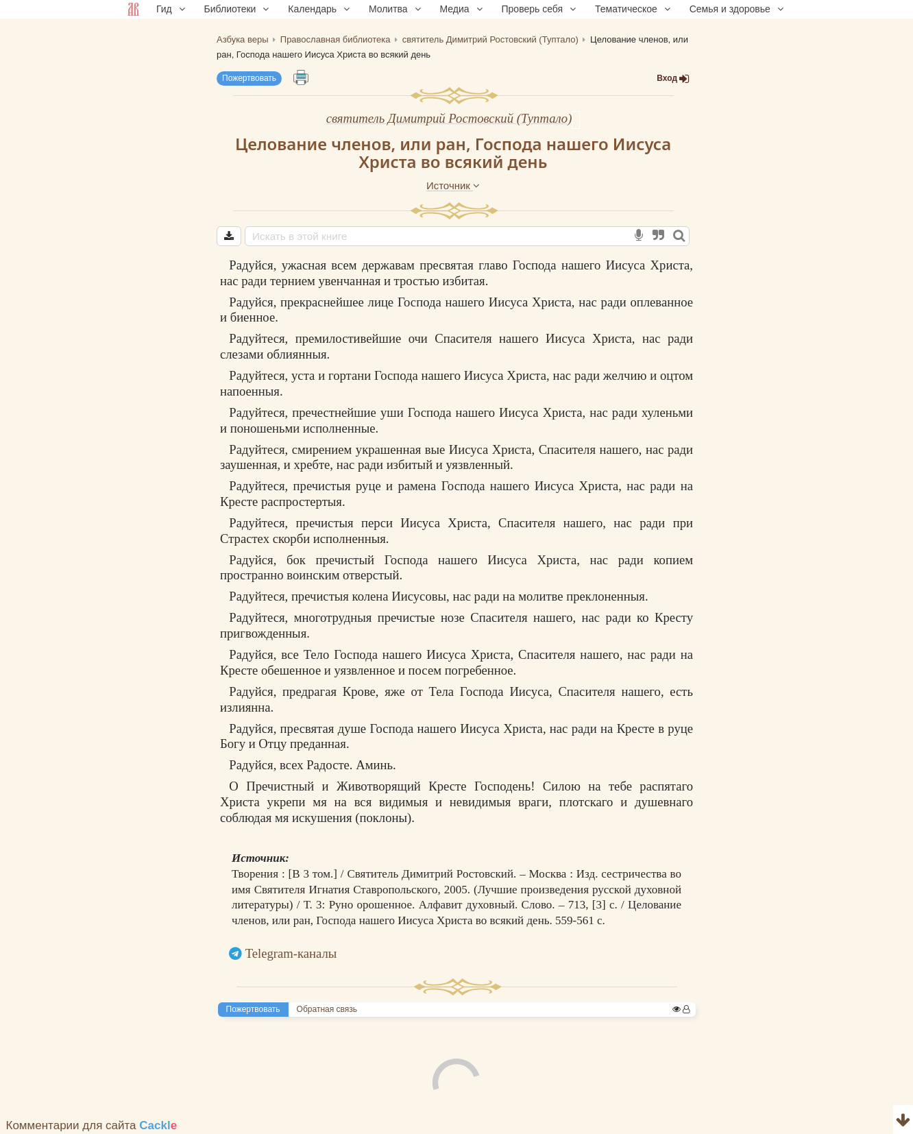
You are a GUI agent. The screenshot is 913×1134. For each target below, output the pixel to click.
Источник (453, 185)
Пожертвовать (249, 78)
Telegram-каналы (291, 953)
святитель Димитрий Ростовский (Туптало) (449, 118)
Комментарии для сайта (92, 1125)
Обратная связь (327, 1009)
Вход (673, 78)
